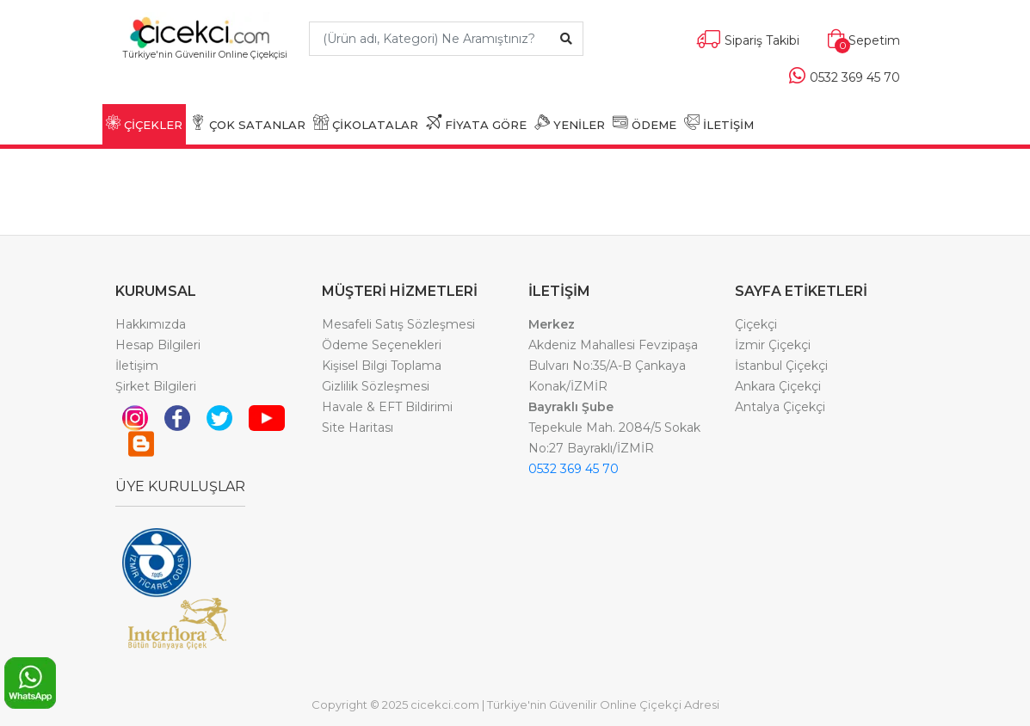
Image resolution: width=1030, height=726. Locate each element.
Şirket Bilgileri (155, 386)
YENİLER (569, 123)
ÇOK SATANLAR (247, 123)
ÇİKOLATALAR (365, 123)
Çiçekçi (756, 324)
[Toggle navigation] (205, 79)
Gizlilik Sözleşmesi (375, 386)
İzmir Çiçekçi (773, 345)
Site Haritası (357, 427)
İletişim (136, 365)
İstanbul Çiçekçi (781, 365)
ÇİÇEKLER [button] (144, 123)
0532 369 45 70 (573, 469)
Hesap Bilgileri (157, 345)
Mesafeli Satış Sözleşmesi (398, 324)
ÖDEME (644, 123)
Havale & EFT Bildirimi (387, 407)
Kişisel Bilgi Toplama (381, 365)
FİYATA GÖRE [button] (476, 123)
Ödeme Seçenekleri (381, 345)
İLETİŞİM (719, 123)
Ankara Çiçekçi (778, 386)
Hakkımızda (150, 324)
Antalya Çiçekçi (780, 407)
